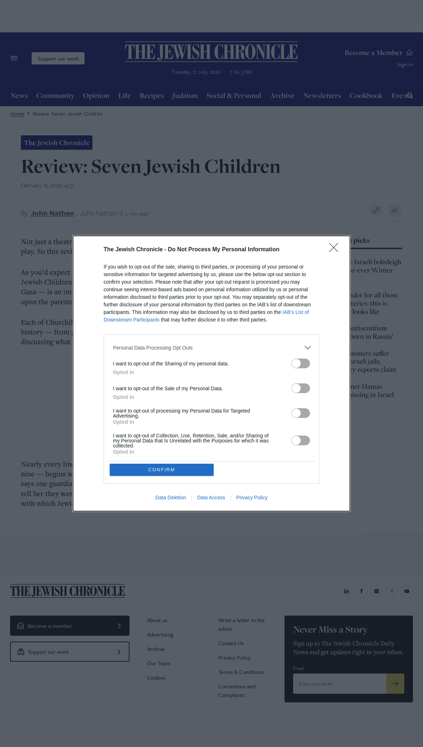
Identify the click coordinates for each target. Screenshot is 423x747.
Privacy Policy (252, 498)
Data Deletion (170, 498)
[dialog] (211, 374)
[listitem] (211, 347)
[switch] (300, 363)
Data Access (211, 498)
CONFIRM (162, 469)
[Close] (336, 250)
